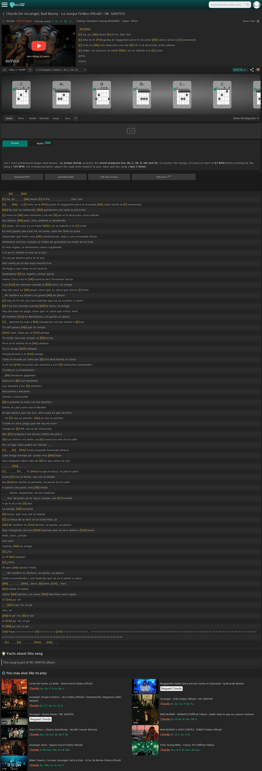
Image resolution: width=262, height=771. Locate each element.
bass (67, 118)
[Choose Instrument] (75, 118)
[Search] (247, 4)
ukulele (32, 118)
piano (21, 118)
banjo (56, 118)
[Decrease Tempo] (4, 69)
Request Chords (171, 688)
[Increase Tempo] (30, 69)
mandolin (44, 118)
